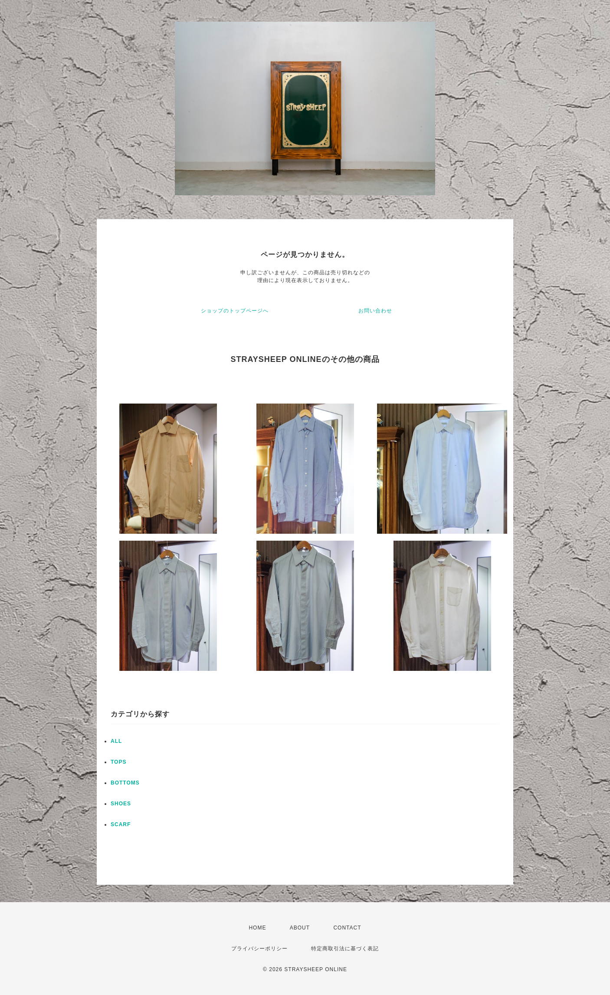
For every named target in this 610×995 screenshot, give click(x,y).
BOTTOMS (125, 783)
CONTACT (347, 928)
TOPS (118, 762)
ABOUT (300, 928)
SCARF (121, 824)
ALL (116, 741)
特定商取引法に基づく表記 (345, 949)
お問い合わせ (375, 311)
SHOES (121, 804)
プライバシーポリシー (259, 949)
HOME (257, 928)
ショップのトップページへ (235, 311)
